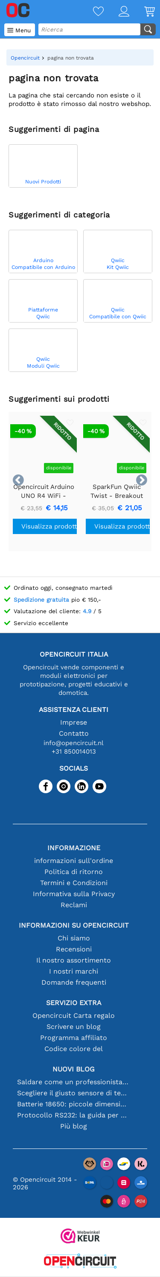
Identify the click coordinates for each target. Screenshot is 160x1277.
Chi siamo (74, 938)
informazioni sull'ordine (73, 861)
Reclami (74, 905)
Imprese (73, 722)
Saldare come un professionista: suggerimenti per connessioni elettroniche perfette (74, 1082)
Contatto (74, 733)
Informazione (73, 848)
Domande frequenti (73, 982)
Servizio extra (74, 1003)
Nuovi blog (73, 1069)
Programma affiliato (73, 1038)
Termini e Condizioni (74, 883)
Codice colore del (73, 1049)
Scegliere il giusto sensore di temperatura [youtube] (74, 1093)
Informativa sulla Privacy (74, 894)
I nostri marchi (73, 971)
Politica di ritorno (73, 872)
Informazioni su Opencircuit (74, 925)
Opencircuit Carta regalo (73, 1015)
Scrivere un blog (74, 1027)
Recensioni (74, 949)
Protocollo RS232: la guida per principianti (74, 1115)
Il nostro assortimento (73, 960)
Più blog (73, 1126)
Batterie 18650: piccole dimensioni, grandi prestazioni (74, 1104)
